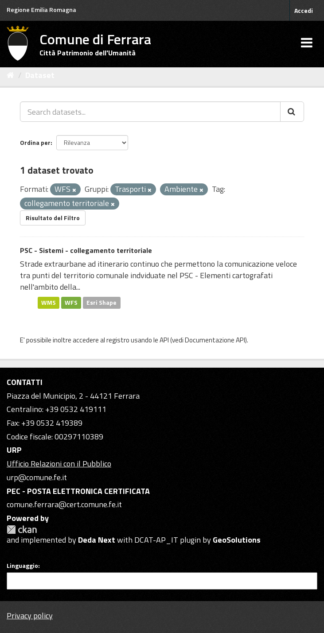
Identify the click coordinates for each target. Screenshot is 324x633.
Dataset (40, 75)
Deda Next (96, 540)
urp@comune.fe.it (37, 477)
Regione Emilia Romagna (41, 9)
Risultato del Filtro (53, 217)
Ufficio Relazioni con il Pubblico (59, 464)
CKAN (22, 529)
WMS (48, 302)
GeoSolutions (237, 540)
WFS (71, 302)
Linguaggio (22, 565)
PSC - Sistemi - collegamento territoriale (86, 250)
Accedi (303, 10)
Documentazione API (215, 340)
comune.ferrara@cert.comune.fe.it (64, 504)
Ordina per (35, 142)
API (164, 340)
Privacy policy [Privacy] (30, 615)
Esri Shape (101, 302)
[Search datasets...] (150, 111)
